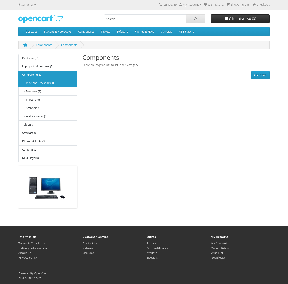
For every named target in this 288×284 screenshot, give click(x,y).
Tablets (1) (28, 124)
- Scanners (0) (31, 108)
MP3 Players (186, 31)
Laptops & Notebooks (57, 31)
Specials (152, 257)
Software (122, 31)
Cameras (166, 31)
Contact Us (90, 243)
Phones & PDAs (144, 31)
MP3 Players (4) (31, 158)
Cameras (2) (29, 149)
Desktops (31, 31)
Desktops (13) (30, 58)
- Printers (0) (31, 100)
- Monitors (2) (31, 91)
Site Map (88, 253)
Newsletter (218, 257)
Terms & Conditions (32, 243)
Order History (220, 248)
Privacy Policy (27, 257)
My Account (219, 243)
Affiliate (152, 253)
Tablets (105, 31)
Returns (88, 248)
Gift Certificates (157, 248)
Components (86, 31)
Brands (152, 243)
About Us (24, 253)
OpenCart (40, 273)
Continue (260, 75)
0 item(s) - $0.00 (240, 18)
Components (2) (32, 75)
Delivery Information (32, 248)
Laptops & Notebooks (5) (37, 66)
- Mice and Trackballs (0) (38, 83)
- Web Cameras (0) (34, 116)
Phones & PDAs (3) (33, 141)
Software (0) (29, 133)
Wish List (217, 253)
